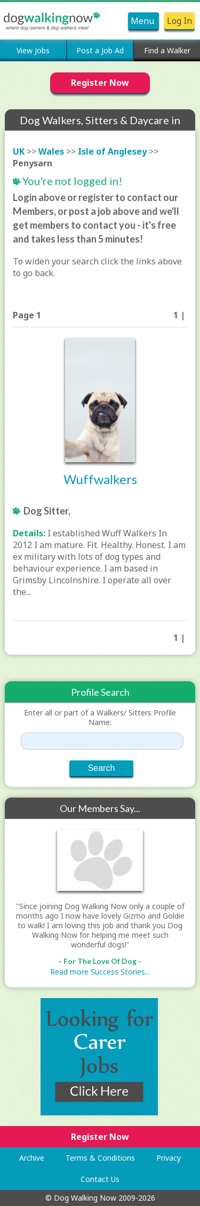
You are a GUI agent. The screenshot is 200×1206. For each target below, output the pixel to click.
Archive (31, 1158)
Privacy (168, 1158)
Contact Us (100, 1179)
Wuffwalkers (100, 479)
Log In (179, 21)
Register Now (100, 83)
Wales (51, 151)
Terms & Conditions (100, 1158)
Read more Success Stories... (100, 972)
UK (19, 151)
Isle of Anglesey (112, 151)
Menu (143, 21)
